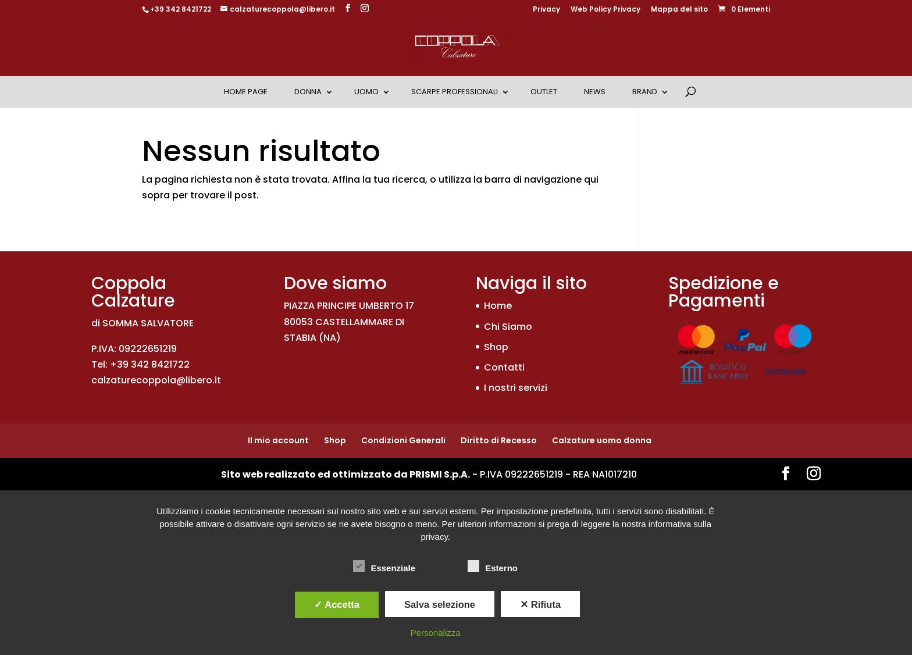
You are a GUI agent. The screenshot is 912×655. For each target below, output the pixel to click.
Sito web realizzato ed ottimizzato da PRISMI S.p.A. (345, 474)
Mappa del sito (679, 10)
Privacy (546, 10)
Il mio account (278, 440)
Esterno (493, 566)
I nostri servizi (515, 387)
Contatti (504, 367)
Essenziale (384, 566)
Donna (308, 91)
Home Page (246, 91)
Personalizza (436, 633)
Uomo (366, 91)
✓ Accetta (336, 604)
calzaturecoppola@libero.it (156, 380)
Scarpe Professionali (454, 91)
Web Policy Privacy (605, 10)
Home (498, 305)
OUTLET (543, 91)
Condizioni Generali (403, 440)
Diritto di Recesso (499, 440)
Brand (644, 91)
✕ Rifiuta (540, 604)
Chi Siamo (508, 326)
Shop (496, 347)
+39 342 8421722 (180, 9)
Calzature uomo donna (601, 440)
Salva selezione (439, 604)
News (594, 91)
